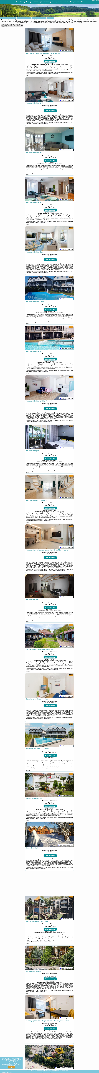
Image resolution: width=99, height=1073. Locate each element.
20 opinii (60, 660)
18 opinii (56, 461)
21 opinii (65, 561)
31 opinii (62, 64)
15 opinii (57, 263)
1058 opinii (58, 932)
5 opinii (56, 362)
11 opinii (58, 511)
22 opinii (66, 1031)
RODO (14, 1065)
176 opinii (57, 809)
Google (3, 1059)
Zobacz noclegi (50, 61)
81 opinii (56, 163)
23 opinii (60, 412)
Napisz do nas (65, 1070)
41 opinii (57, 114)
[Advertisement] (49, 884)
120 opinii (55, 859)
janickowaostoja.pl (95, 0)
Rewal (71, 29)
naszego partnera (54, 73)
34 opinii (56, 213)
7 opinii (57, 312)
